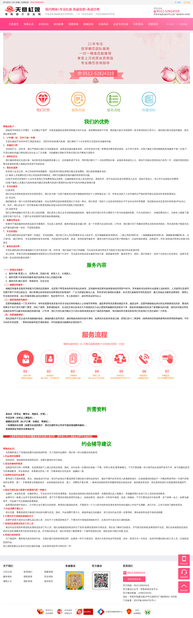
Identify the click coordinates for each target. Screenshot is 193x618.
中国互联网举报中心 (110, 612)
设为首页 (7, 2)
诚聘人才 (7, 581)
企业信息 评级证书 (64, 612)
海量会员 (29, 24)
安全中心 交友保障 (45, 612)
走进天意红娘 (120, 24)
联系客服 (183, 24)
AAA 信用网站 (133, 612)
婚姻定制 (88, 24)
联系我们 (28, 572)
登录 (178, 2)
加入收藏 (16, 2)
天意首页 (14, 24)
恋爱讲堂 (153, 24)
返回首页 (48, 581)
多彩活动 (44, 24)
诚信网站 (87, 612)
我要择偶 (73, 24)
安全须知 (48, 576)
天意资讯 (138, 24)
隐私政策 (28, 576)
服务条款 (7, 576)
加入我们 (170, 24)
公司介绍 (7, 572)
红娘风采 (103, 24)
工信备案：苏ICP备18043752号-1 (139, 600)
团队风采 (28, 581)
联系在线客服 (134, 579)
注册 (187, 2)
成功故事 (59, 24)
